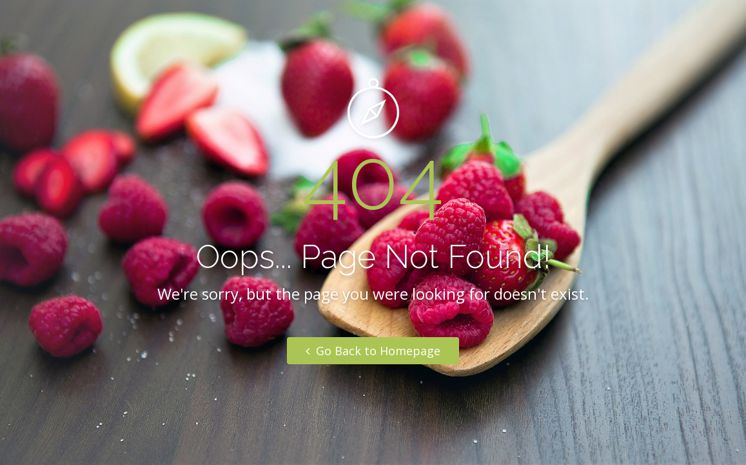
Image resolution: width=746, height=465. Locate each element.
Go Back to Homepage (373, 350)
